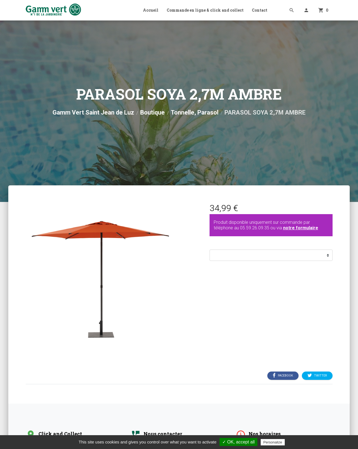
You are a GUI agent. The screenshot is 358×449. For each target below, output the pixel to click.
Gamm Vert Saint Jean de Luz (93, 112)
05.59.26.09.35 (254, 227)
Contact (259, 10)
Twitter (317, 375)
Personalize (272, 442)
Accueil (150, 10)
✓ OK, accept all (238, 442)
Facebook (283, 375)
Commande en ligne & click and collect (205, 10)
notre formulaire (300, 227)
